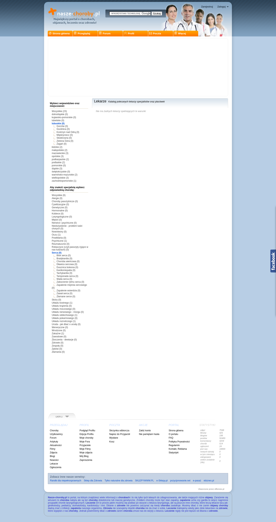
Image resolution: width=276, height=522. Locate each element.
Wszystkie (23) (59, 111)
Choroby (54, 430)
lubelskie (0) (58, 120)
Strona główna (59, 33)
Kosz (111, 441)
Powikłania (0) (59, 237)
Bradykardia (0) (64, 258)
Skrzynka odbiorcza (119, 430)
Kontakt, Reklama (178, 449)
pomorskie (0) (59, 165)
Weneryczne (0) (60, 327)
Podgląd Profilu (87, 430)
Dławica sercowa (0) (67, 264)
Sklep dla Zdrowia (93, 480)
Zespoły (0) (57, 345)
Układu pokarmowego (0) (64, 318)
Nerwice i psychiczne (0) (64, 222)
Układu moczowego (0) (63, 309)
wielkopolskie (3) (60, 177)
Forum (104, 33)
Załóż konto (145, 430)
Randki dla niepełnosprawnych (65, 480)
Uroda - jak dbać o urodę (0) (66, 324)
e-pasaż (197, 480)
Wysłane (113, 437)
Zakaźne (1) (58, 333)
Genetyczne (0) (59, 207)
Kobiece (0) (57, 213)
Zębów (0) (57, 348)
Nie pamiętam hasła (149, 434)
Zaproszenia (86, 460)
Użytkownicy (56, 434)
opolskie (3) (58, 156)
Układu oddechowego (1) (64, 315)
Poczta (155, 33)
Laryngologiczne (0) (62, 216)
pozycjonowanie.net (180, 480)
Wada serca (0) (64, 279)
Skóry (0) (56, 299)
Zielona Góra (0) (65, 141)
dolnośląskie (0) (60, 114)
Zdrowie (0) (57, 342)
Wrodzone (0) (59, 330)
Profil (129, 33)
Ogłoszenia (55, 467)
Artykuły (54, 441)
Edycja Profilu (87, 434)
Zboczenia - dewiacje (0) (64, 339)
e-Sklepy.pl (162, 480)
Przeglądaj (82, 33)
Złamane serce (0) (66, 296)
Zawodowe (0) (59, 336)
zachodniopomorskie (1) (64, 180)
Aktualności (56, 445)
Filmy (52, 449)
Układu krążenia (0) (62, 306)
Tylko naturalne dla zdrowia (118, 480)
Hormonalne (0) (60, 210)
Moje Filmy (85, 449)
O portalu (173, 434)
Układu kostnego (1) (62, 302)
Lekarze (54, 463)
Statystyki (173, 452)
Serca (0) (57, 252)
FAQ (171, 437)
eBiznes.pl (219, 489)
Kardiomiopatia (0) (66, 270)
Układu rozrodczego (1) (64, 321)
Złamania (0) (58, 352)
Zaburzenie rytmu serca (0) (70, 282)
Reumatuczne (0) (60, 244)
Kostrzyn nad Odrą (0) (68, 132)
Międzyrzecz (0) (65, 135)
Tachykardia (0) (64, 273)
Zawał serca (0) (64, 293)
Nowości (54, 460)
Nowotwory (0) (59, 231)
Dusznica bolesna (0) (67, 267)
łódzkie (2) (57, 147)
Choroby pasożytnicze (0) (65, 201)
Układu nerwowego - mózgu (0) (68, 312)
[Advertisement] (138, 67)
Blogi (52, 456)
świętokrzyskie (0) (61, 171)
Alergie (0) (57, 198)
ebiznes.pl (209, 480)
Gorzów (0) (62, 126)
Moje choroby (86, 437)
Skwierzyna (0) (64, 138)
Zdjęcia (53, 452)
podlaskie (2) (58, 162)
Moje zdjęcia (86, 452)
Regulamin (174, 445)
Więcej (180, 33)
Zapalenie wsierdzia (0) (68, 290)
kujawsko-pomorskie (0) (64, 117)
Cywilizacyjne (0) (60, 204)
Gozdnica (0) (63, 129)
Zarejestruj (207, 6)
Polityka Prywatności (179, 441)
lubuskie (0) (58, 123)
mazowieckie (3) (60, 153)
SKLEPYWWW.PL (144, 480)
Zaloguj (221, 6)
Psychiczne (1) (59, 241)
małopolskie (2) (59, 150)
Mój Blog (84, 456)
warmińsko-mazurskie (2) (64, 174)
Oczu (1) (56, 234)
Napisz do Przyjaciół (119, 434)
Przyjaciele (85, 445)
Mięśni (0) (57, 219)
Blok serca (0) (64, 255)
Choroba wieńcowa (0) (68, 261)
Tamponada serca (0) (67, 276)
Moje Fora (85, 441)
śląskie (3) (57, 168)
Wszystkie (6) (59, 195)
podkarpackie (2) (60, 159)
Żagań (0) (62, 143)
